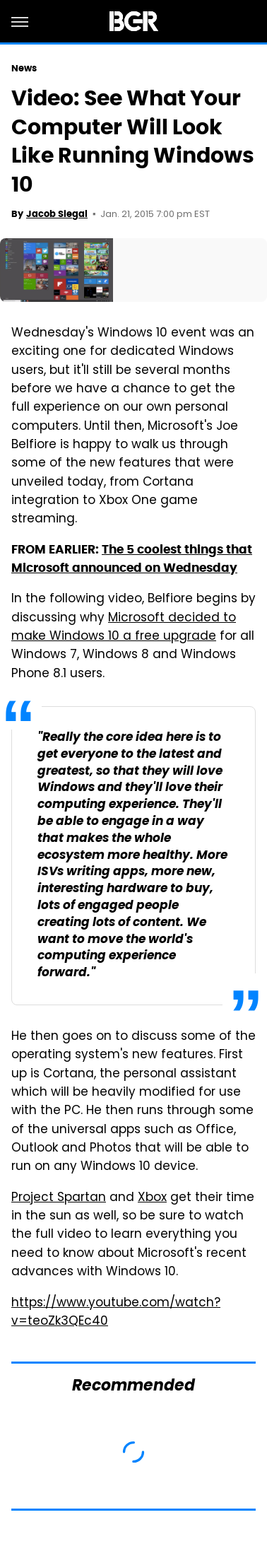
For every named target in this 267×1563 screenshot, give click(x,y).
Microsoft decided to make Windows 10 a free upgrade (123, 628)
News (24, 68)
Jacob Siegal (57, 214)
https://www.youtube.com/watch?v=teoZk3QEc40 (115, 1313)
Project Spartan (58, 1198)
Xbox (152, 1198)
